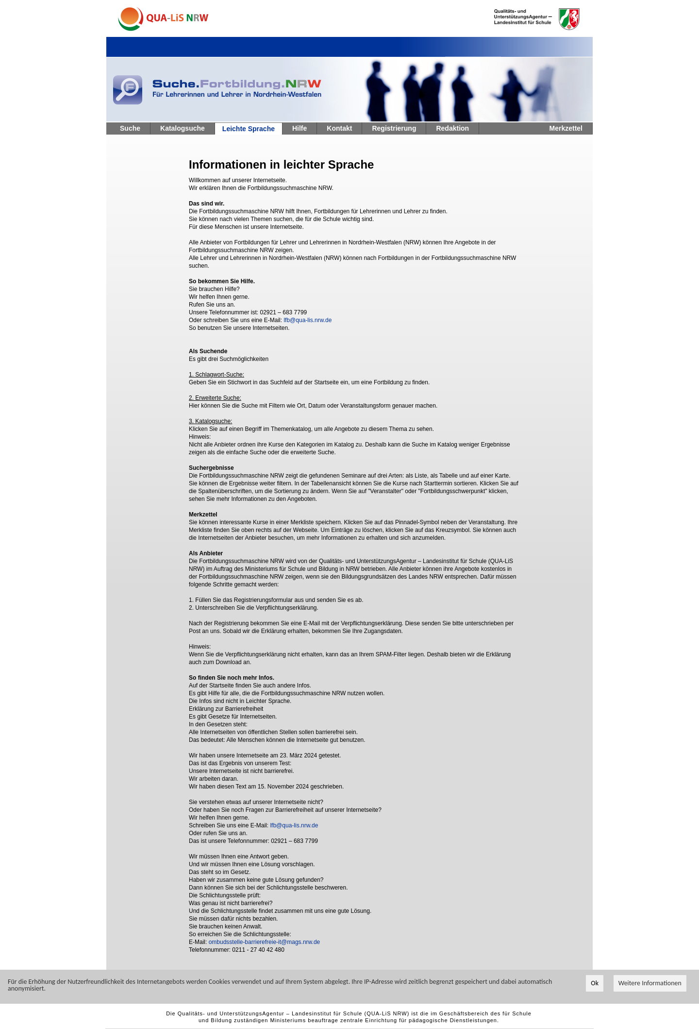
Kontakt (339, 128)
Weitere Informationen (650, 983)
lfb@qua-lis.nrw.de (307, 320)
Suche (130, 128)
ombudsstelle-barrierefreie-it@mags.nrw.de (264, 942)
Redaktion (452, 128)
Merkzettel (565, 128)
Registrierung (394, 128)
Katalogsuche (182, 128)
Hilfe (299, 128)
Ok (595, 983)
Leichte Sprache (248, 129)
